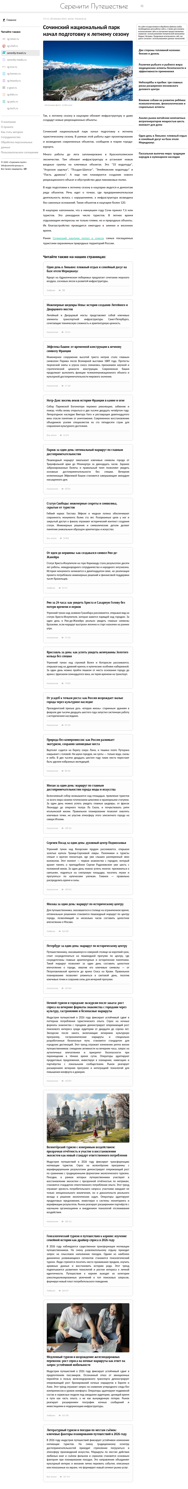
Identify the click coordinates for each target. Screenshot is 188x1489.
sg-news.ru (13, 39)
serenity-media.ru (16, 60)
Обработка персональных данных (16, 144)
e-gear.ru (12, 87)
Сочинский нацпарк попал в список (78, 238)
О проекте (7, 127)
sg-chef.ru (12, 46)
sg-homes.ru (14, 73)
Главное (9, 20)
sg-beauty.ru (14, 80)
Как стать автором (12, 132)
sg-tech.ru (12, 108)
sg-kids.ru (12, 94)
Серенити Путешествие (94, 6)
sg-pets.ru (12, 101)
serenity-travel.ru (16, 53)
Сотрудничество (11, 137)
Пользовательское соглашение (20, 152)
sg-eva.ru (12, 67)
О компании (8, 122)
